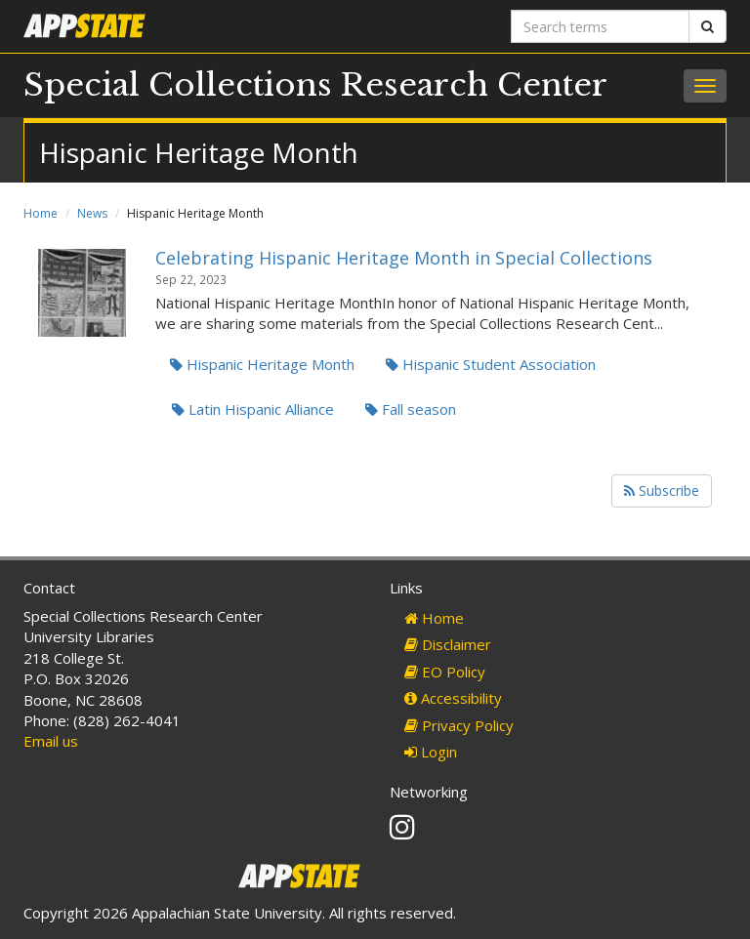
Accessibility (453, 698)
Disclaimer (447, 644)
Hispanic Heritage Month (262, 364)
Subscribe (661, 490)
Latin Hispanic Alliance (253, 409)
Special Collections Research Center (315, 84)
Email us (50, 741)
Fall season (410, 409)
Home (40, 213)
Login (430, 751)
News (92, 213)
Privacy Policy (459, 725)
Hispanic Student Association (491, 364)
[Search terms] (600, 26)
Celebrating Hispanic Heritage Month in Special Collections (403, 257)
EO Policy (444, 671)
